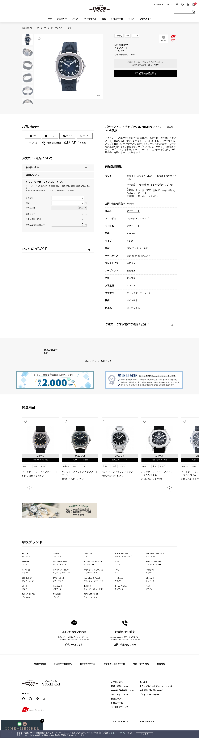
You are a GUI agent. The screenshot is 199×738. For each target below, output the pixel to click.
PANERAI (150, 571)
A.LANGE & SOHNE (93, 563)
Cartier (57, 554)
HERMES (119, 579)
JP (168, 5)
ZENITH (25, 587)
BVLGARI (57, 595)
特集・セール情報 (141, 664)
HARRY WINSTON (61, 571)
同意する (144, 734)
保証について (117, 699)
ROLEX (26, 554)
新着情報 (161, 664)
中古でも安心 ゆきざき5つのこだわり (156, 686)
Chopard (150, 579)
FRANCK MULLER (153, 563)
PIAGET (149, 587)
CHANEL (26, 571)
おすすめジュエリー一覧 (114, 664)
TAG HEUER (59, 579)
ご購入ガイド (145, 19)
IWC (117, 571)
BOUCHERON (28, 595)
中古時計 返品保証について (123, 690)
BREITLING (28, 579)
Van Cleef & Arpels (93, 579)
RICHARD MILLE (91, 595)
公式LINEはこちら (74, 644)
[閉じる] (42, 721)
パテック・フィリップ (44, 28)
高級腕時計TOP (27, 28)
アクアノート (60, 28)
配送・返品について (120, 686)
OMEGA (88, 554)
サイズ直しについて (120, 694)
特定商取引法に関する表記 (151, 690)
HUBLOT (118, 563)
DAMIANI (57, 587)
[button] (169, 489)
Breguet (25, 563)
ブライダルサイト (147, 721)
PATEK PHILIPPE (123, 554)
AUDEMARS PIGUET (155, 554)
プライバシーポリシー (118, 733)
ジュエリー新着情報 (63, 664)
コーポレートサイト (119, 721)
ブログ (131, 19)
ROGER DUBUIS (60, 563)
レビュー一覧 (117, 703)
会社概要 (143, 682)
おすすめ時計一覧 (87, 664)
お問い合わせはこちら (125, 644)
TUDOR (94, 587)
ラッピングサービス (120, 707)
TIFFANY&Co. (121, 587)
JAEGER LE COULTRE (93, 571)
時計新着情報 (40, 664)
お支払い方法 (117, 682)
